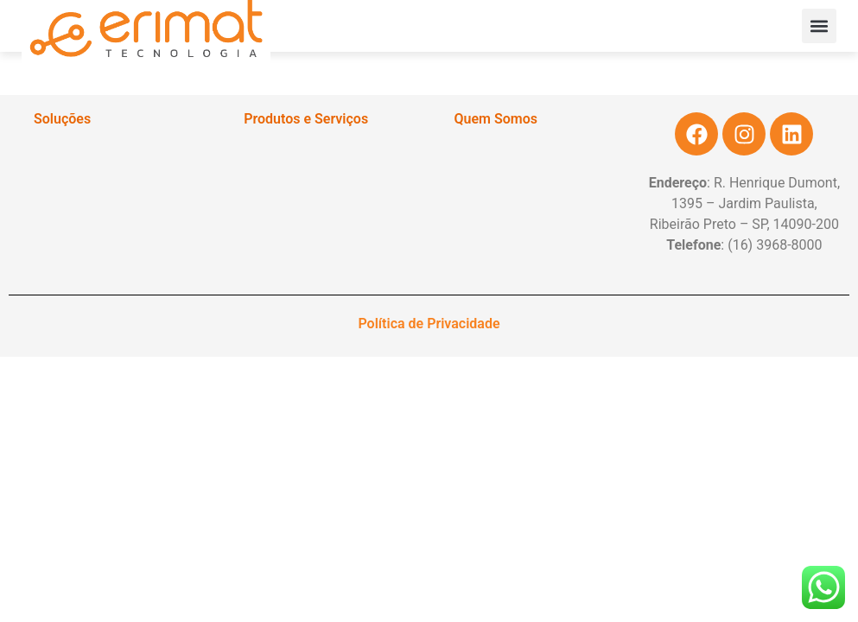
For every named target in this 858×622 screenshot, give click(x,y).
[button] (819, 26)
